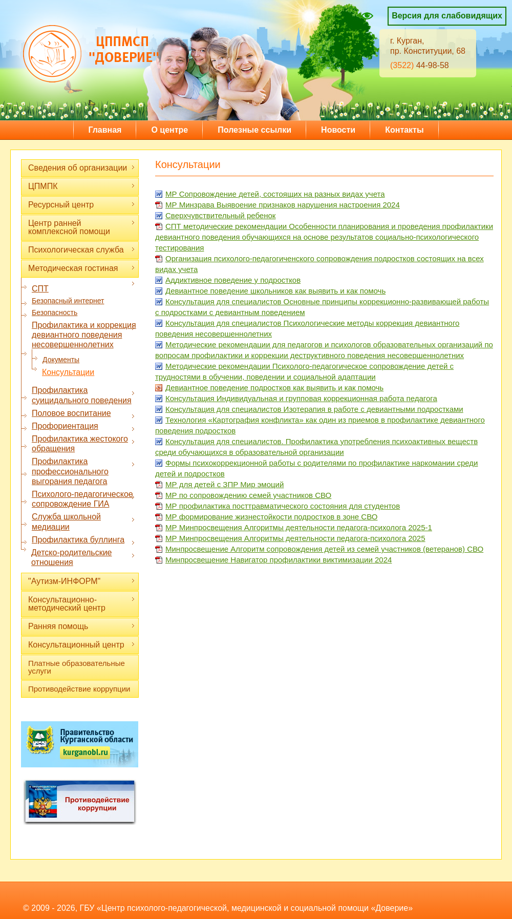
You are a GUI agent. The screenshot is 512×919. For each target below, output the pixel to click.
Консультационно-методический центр (81, 603)
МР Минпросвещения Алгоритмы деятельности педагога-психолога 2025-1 (298, 527)
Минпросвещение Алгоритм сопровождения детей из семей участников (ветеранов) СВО (324, 549)
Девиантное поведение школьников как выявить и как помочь (275, 290)
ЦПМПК (81, 186)
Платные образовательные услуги (76, 667)
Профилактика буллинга (83, 540)
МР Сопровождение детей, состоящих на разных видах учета (275, 194)
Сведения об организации (81, 167)
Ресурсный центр (81, 204)
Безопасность (54, 312)
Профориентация (83, 426)
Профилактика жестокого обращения (83, 443)
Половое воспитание (83, 413)
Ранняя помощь (81, 626)
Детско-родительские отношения (83, 557)
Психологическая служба (81, 249)
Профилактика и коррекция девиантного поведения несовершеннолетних (84, 335)
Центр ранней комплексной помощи (81, 227)
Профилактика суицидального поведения (83, 395)
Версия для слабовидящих (447, 15)
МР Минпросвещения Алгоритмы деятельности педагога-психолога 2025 (295, 538)
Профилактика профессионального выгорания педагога (83, 471)
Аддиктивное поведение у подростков (233, 280)
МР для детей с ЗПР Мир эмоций (224, 484)
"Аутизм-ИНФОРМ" (81, 581)
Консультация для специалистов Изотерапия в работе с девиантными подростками (314, 409)
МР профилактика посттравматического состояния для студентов (282, 506)
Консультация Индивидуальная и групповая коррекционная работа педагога (301, 398)
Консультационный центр (81, 644)
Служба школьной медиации (83, 521)
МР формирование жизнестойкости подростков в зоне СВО (271, 516)
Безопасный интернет (68, 301)
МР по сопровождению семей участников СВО (248, 495)
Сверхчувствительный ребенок (220, 215)
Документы (60, 360)
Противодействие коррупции (79, 688)
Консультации (68, 372)
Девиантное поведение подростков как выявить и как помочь (274, 387)
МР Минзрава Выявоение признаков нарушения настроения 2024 (282, 204)
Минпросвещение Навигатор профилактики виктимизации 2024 (278, 559)
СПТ (83, 288)
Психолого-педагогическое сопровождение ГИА (83, 499)
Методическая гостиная (81, 268)
